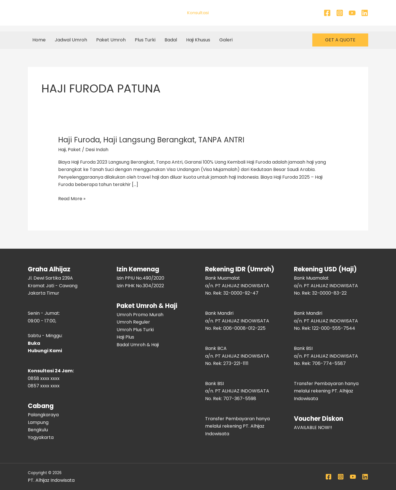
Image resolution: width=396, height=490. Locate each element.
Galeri (226, 40)
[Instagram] (339, 12)
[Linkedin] (364, 12)
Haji (62, 149)
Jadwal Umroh (71, 40)
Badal (171, 40)
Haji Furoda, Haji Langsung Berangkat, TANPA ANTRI (151, 140)
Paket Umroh (111, 40)
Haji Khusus (198, 40)
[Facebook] (327, 12)
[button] (340, 40)
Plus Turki (145, 40)
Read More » (71, 198)
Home (39, 40)
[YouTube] (352, 12)
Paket (74, 149)
